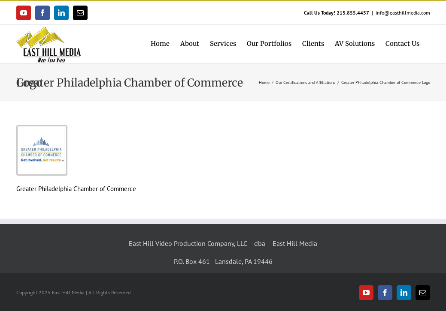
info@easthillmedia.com (403, 12)
